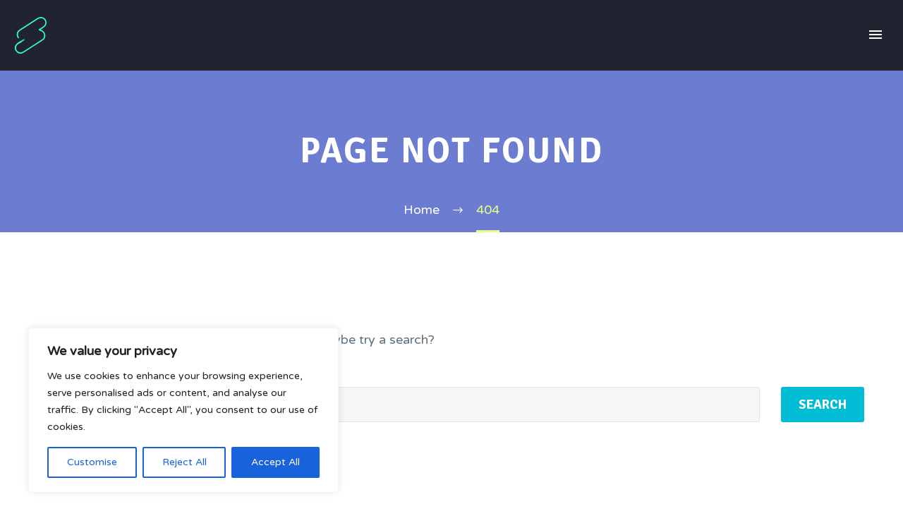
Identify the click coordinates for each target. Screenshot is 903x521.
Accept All (275, 462)
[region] (183, 410)
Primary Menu (875, 34)
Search (823, 404)
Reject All (184, 462)
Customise (92, 462)
